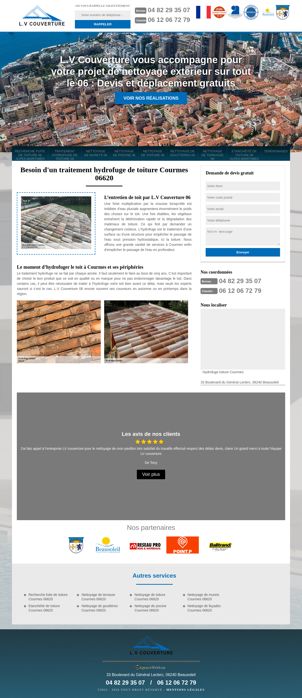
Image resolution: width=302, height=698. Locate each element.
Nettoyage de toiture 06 (152, 153)
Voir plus (151, 474)
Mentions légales (185, 689)
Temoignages (276, 151)
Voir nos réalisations (151, 98)
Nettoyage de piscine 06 (124, 153)
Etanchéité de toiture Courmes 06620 (44, 608)
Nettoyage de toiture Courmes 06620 (149, 597)
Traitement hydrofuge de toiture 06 (65, 155)
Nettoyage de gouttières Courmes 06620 (99, 608)
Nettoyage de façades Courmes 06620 (204, 608)
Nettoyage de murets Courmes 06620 (203, 597)
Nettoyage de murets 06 (95, 153)
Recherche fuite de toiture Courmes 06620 (48, 597)
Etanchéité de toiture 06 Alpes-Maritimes (244, 155)
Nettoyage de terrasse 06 (212, 155)
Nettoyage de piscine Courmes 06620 (150, 608)
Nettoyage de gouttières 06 (182, 153)
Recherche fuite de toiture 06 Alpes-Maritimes (30, 155)
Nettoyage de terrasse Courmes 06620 (98, 597)
